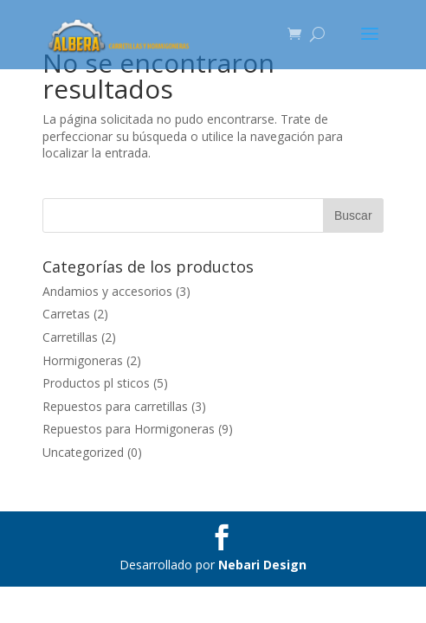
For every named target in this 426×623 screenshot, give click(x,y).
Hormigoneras (82, 360)
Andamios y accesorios (107, 291)
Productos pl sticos (96, 383)
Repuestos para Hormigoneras (128, 429)
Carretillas (70, 337)
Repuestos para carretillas (115, 406)
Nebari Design (262, 564)
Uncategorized (83, 452)
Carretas (66, 313)
